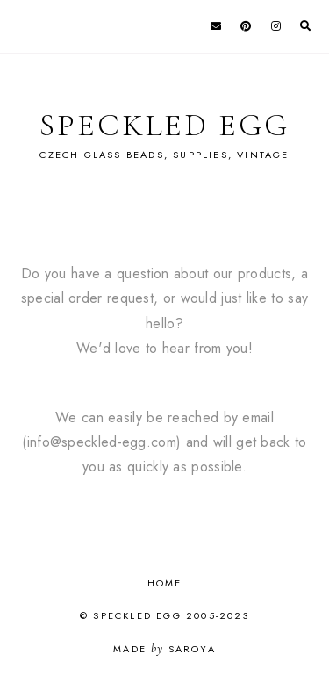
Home (164, 583)
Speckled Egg (164, 125)
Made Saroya (164, 649)
